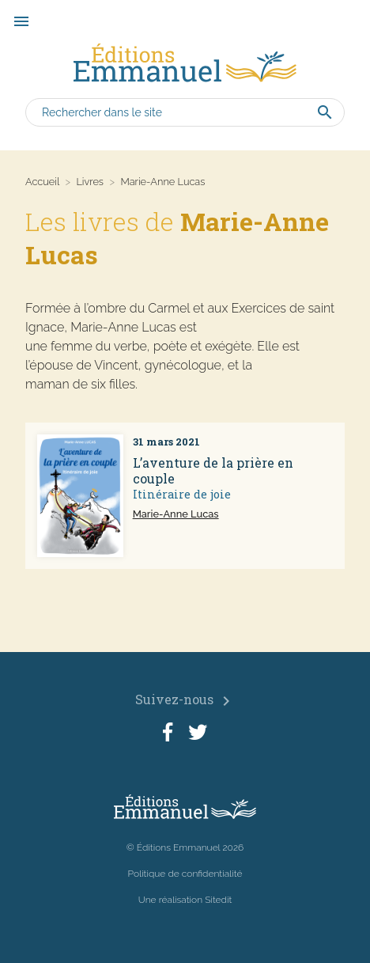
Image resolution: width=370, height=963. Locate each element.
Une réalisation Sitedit (185, 899)
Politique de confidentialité (185, 873)
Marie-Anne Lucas (176, 514)
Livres (90, 182)
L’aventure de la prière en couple (213, 470)
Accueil (42, 182)
